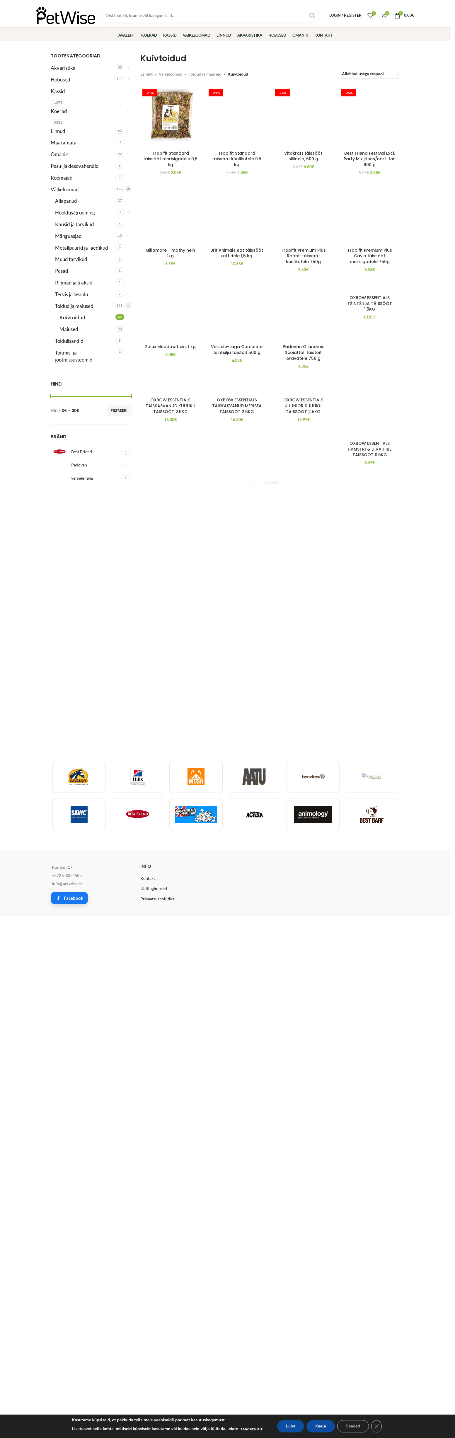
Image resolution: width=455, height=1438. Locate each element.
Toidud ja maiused (74, 306)
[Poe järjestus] (370, 74)
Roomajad (62, 178)
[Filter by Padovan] (85, 465)
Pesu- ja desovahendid (75, 166)
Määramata (63, 142)
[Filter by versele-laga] (85, 478)
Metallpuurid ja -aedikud (81, 248)
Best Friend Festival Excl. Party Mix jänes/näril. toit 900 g (370, 537)
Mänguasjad (68, 236)
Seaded (353, 1426)
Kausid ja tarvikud (74, 224)
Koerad (59, 111)
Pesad (61, 271)
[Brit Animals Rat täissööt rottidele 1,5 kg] (237, 783)
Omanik (59, 154)
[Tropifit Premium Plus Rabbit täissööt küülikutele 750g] (303, 783)
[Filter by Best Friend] (85, 452)
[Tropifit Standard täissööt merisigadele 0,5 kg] (170, 117)
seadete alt (251, 1429)
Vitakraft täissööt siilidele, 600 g (303, 107)
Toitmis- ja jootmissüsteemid (74, 356)
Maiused (68, 329)
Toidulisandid (69, 341)
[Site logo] (65, 14)
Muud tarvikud (71, 259)
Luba (290, 1426)
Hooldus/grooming (75, 212)
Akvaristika (63, 68)
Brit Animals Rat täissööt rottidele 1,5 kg (236, 1011)
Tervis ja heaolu (71, 294)
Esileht (146, 73)
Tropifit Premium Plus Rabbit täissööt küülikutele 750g (303, 1013)
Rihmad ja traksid (74, 283)
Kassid (58, 91)
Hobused (60, 79)
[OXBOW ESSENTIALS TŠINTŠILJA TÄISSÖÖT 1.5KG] (369, 1044)
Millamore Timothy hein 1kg (170, 1011)
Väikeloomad (65, 189)
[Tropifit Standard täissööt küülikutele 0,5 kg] (237, 93)
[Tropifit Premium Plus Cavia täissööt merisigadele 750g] (369, 783)
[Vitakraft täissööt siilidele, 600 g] (303, 93)
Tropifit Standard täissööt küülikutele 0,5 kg (236, 109)
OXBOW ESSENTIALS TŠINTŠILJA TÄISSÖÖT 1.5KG (369, 1061)
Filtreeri (119, 410)
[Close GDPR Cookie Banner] (376, 1426)
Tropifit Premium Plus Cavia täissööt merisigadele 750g (369, 1013)
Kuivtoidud (72, 317)
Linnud (58, 131)
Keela (320, 1426)
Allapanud (66, 201)
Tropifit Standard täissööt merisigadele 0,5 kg (170, 159)
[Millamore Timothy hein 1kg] (170, 783)
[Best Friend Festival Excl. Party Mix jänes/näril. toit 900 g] (369, 307)
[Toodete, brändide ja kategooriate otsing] (210, 15)
